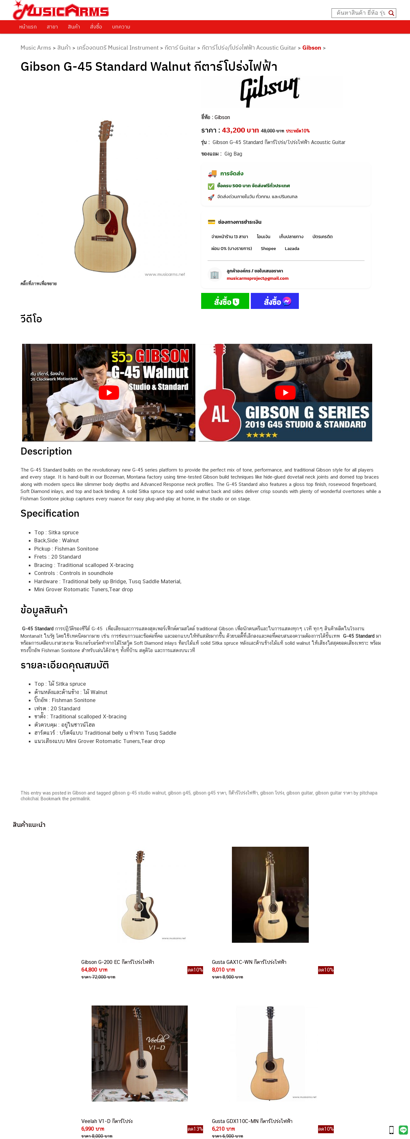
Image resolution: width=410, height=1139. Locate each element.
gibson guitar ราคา (333, 793)
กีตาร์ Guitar (180, 47)
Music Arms (35, 47)
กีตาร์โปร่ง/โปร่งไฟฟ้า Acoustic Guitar (249, 47)
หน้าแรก (28, 26)
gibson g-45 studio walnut (139, 793)
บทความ (121, 26)
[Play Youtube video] (108, 392)
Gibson (311, 47)
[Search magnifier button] (391, 13)
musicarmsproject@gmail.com (258, 278)
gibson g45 (179, 793)
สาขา (52, 26)
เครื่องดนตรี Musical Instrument (118, 47)
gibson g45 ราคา (209, 793)
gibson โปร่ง (272, 793)
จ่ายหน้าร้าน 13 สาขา (229, 236)
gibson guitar (299, 793)
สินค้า (74, 26)
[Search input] (361, 13)
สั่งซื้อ (96, 26)
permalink (80, 798)
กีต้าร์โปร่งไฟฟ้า (243, 793)
